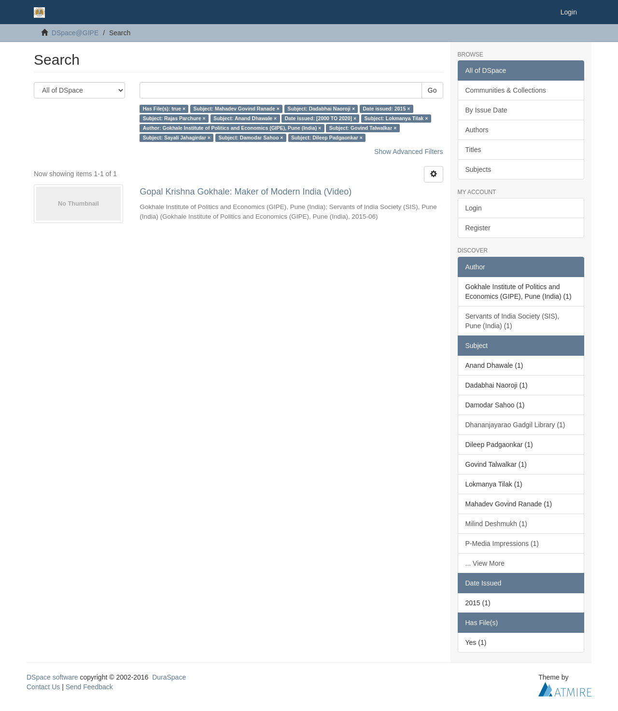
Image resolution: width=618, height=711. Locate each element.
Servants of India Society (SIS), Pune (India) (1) (512, 321)
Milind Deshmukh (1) (496, 524)
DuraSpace (169, 677)
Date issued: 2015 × (386, 109)
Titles (473, 149)
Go (432, 90)
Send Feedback (89, 687)
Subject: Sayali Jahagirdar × (177, 137)
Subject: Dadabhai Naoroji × (321, 109)
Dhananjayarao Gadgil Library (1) (515, 425)
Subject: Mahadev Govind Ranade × (237, 109)
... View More (485, 563)
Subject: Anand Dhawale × (245, 118)
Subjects (478, 169)
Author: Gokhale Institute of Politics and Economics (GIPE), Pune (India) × (232, 128)
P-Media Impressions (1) (502, 543)
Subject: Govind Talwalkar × (363, 128)
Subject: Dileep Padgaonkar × (327, 137)
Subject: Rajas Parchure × (174, 118)
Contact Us (43, 687)
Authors (477, 130)
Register (478, 228)
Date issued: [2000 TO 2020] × (320, 118)
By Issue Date (486, 110)
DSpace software (52, 677)
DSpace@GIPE (75, 33)
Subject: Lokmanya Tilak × (396, 118)
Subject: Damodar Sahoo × (251, 137)
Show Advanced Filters (408, 151)
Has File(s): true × (164, 109)
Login (473, 208)
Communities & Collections (505, 90)
